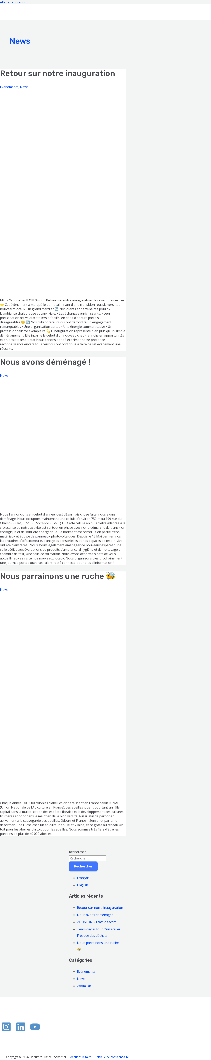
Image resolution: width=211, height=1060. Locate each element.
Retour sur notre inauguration (57, 73)
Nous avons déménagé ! (45, 362)
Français (83, 878)
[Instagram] (6, 1031)
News (24, 87)
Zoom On (84, 986)
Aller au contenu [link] (12, 2)
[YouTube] (35, 1031)
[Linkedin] (20, 1031)
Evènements (9, 87)
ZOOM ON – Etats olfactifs (96, 922)
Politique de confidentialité (112, 1057)
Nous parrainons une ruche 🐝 (58, 576)
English (82, 885)
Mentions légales (80, 1057)
